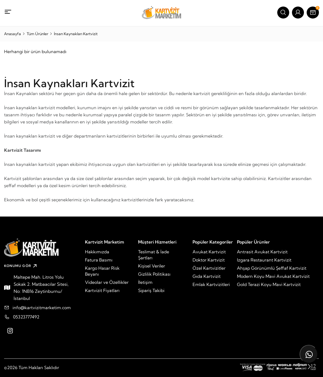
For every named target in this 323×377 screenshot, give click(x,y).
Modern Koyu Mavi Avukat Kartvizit (273, 276)
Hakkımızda (97, 251)
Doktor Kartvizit (209, 260)
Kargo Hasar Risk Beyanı (102, 271)
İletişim (145, 282)
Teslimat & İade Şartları (153, 254)
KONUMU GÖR (21, 266)
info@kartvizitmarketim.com (42, 307)
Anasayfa (12, 33)
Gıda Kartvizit (207, 276)
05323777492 (26, 317)
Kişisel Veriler (151, 266)
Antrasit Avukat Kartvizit (262, 251)
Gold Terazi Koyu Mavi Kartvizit (269, 284)
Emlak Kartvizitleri (211, 284)
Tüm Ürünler (37, 33)
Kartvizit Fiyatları (102, 290)
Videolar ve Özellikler (107, 282)
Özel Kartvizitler (209, 268)
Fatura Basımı (98, 260)
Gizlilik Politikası (154, 274)
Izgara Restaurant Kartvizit (264, 260)
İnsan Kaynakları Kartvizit (75, 33)
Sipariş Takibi (151, 290)
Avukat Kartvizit (209, 251)
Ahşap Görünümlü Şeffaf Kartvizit (271, 268)
